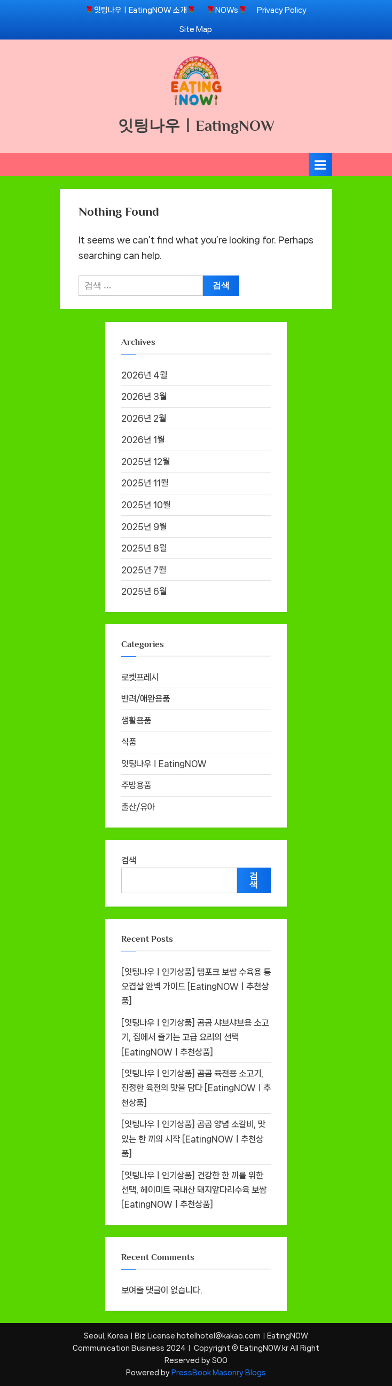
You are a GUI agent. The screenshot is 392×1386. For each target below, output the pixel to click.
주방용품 (136, 785)
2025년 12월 (145, 461)
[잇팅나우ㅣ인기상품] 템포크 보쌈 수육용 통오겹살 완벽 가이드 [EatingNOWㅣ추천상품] (196, 986)
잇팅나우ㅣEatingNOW (196, 125)
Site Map (195, 29)
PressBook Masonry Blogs (218, 1372)
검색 (128, 860)
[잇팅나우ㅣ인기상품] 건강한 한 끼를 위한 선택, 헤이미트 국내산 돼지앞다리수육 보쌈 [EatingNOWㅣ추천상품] (193, 1190)
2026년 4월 (144, 375)
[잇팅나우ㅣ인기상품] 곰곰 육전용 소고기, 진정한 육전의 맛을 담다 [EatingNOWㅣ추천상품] (196, 1088)
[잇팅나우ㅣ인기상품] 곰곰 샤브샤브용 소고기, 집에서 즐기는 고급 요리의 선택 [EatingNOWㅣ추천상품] (195, 1037)
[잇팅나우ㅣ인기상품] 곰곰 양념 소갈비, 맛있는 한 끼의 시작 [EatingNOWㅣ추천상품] (193, 1139)
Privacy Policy (282, 10)
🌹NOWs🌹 (226, 10)
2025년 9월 (144, 526)
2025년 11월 (144, 482)
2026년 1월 (142, 439)
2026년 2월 (143, 418)
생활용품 (136, 720)
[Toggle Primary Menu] (320, 164)
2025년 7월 (143, 569)
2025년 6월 (144, 591)
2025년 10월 (145, 504)
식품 (128, 741)
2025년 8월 (144, 548)
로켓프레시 (140, 677)
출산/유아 (138, 807)
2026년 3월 (144, 396)
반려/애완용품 (145, 698)
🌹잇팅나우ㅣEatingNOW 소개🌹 (140, 10)
